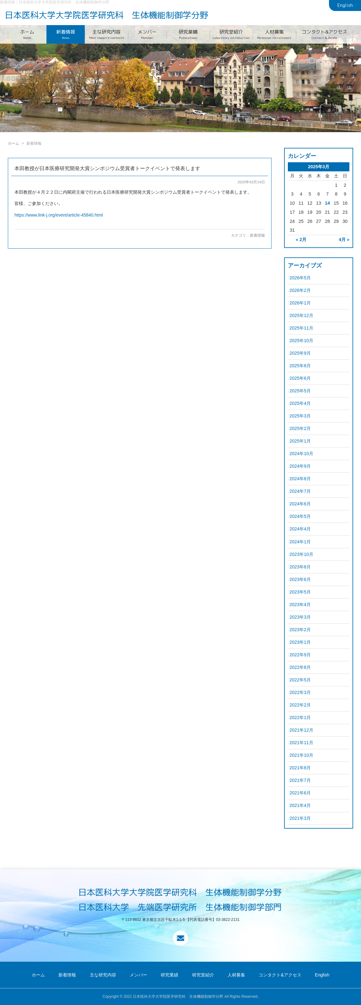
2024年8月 (300, 478)
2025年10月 (301, 340)
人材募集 (274, 34)
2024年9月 (300, 466)
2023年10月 (301, 554)
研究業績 (188, 34)
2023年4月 (300, 604)
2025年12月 (301, 315)
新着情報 (65, 34)
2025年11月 (301, 328)
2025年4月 (300, 403)
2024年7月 (300, 491)
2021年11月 (301, 742)
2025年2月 (300, 428)
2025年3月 (300, 415)
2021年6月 (300, 792)
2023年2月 (300, 629)
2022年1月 (300, 717)
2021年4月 (300, 805)
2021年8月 (300, 767)
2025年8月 (300, 365)
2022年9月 (300, 654)
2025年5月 (300, 390)
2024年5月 (300, 516)
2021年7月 (300, 780)
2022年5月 (300, 679)
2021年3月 (300, 818)
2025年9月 (300, 353)
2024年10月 (301, 453)
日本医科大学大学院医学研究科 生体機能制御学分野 (106, 15)
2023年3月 (300, 617)
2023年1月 (300, 642)
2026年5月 (300, 277)
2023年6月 (300, 579)
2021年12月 (301, 730)
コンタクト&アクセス (324, 34)
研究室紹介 (231, 34)
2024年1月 (300, 541)
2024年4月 (300, 528)
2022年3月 (300, 692)
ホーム (27, 34)
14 (327, 203)
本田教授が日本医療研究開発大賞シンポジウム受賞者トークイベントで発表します (107, 168)
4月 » (344, 239)
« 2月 (301, 239)
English (345, 5)
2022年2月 (300, 704)
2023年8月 (300, 566)
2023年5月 (300, 591)
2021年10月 (301, 755)
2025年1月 (300, 440)
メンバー (147, 34)
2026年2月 (300, 290)
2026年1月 (300, 302)
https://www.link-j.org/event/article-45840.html (58, 215)
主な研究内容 (106, 34)
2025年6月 (300, 378)
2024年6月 (300, 503)
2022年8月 (300, 667)
